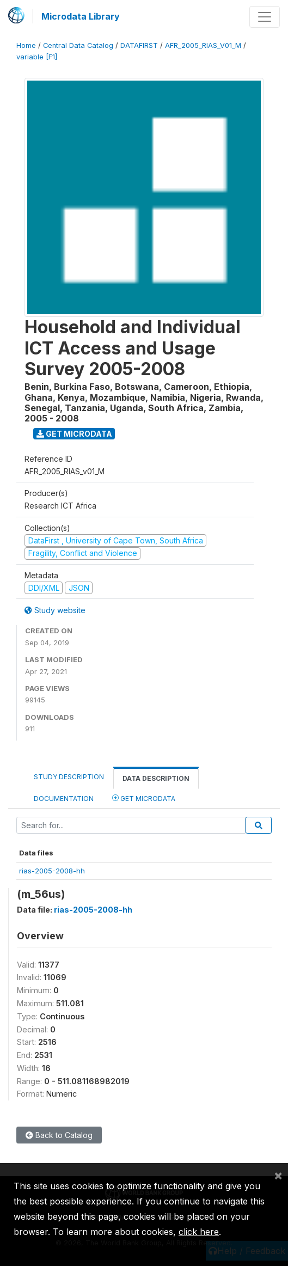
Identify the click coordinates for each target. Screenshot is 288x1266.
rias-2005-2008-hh (52, 870)
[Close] (278, 1175)
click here (199, 1231)
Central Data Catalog (78, 45)
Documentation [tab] (64, 798)
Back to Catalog (59, 1135)
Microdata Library (80, 16)
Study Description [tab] (69, 777)
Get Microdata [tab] (143, 798)
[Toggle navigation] (264, 17)
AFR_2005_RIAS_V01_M (203, 45)
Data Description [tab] (155, 778)
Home (26, 45)
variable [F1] (36, 57)
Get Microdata (74, 433)
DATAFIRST (139, 45)
